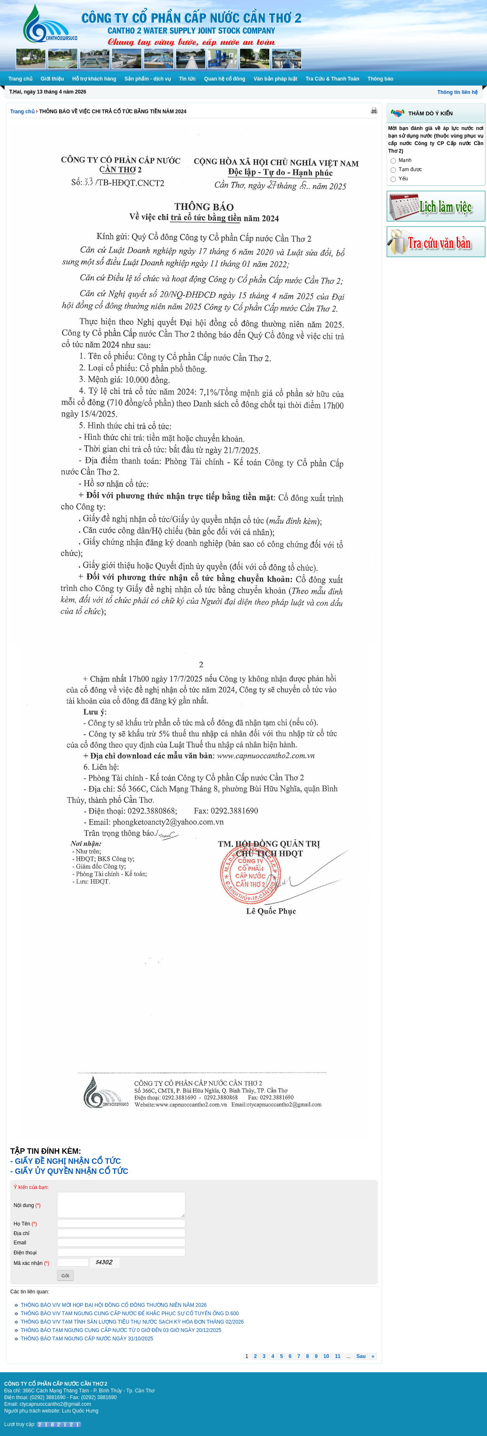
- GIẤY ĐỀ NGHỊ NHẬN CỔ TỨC (65, 1161)
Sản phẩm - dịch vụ (148, 79)
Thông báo (380, 79)
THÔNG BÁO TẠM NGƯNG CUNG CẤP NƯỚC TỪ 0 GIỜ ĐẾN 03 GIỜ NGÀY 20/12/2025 (121, 1330)
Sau (361, 1356)
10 (326, 1356)
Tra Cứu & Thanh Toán (332, 79)
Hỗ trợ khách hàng (94, 79)
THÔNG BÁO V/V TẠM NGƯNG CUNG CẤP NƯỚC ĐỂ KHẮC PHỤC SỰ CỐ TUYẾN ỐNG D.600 (130, 1313)
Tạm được (410, 169)
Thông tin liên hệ (458, 92)
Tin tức (187, 79)
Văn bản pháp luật (275, 79)
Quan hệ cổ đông (224, 79)
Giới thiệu (52, 79)
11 (337, 1356)
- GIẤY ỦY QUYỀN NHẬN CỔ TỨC (69, 1171)
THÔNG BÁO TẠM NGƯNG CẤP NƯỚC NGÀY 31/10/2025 (87, 1339)
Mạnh (405, 160)
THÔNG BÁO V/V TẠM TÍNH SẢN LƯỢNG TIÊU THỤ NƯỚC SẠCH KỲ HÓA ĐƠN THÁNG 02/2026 (132, 1322)
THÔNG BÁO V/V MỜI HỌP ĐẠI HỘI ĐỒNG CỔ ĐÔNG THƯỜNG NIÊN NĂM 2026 (114, 1305)
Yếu (403, 179)
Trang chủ (20, 79)
